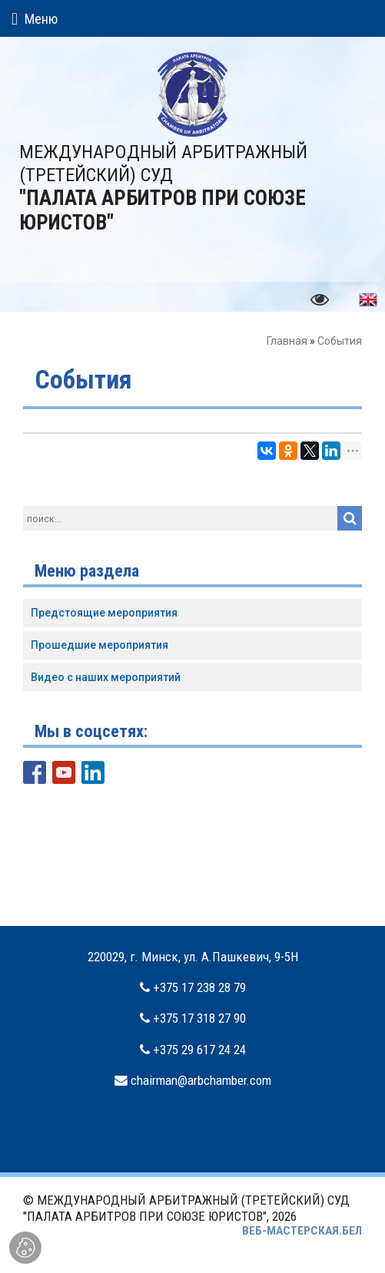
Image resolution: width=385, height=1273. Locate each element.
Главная (287, 341)
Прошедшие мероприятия (99, 645)
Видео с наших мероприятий (106, 677)
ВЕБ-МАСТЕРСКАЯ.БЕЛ (302, 1231)
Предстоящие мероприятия (104, 613)
